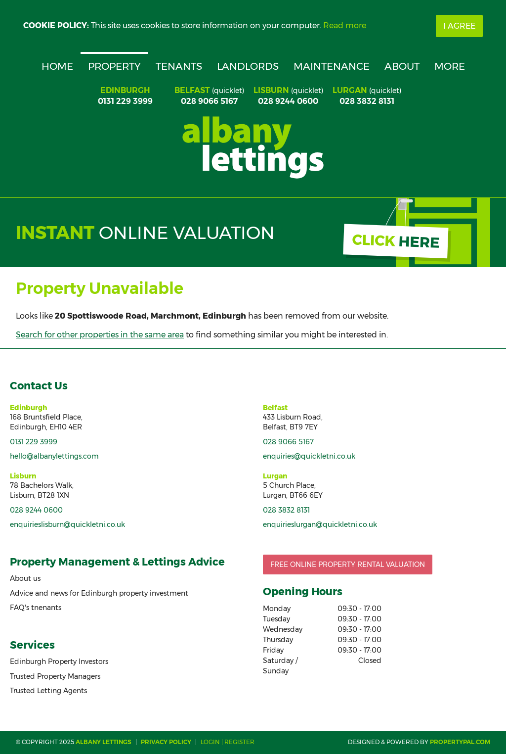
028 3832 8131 (366, 101)
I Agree (459, 26)
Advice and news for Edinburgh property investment (99, 593)
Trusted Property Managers (55, 676)
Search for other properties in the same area (100, 334)
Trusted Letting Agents (48, 690)
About (402, 66)
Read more (344, 25)
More (449, 66)
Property (114, 66)
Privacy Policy (166, 742)
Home (57, 66)
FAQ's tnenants (35, 607)
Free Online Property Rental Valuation (347, 564)
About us (25, 578)
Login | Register (227, 742)
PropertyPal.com (460, 742)
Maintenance (332, 66)
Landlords (248, 66)
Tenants (179, 66)
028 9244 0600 (288, 101)
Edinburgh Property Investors (59, 661)
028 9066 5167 (209, 101)
